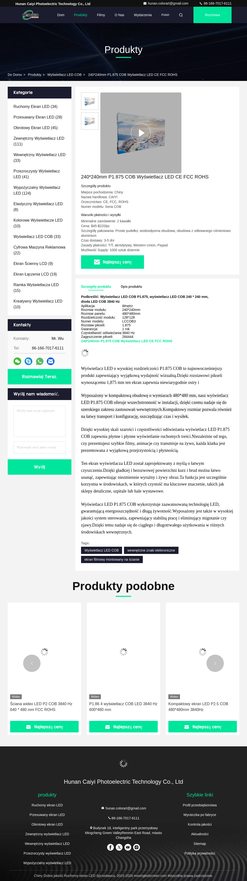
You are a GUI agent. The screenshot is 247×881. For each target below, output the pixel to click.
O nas (119, 15)
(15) (36, 288)
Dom (60, 15)
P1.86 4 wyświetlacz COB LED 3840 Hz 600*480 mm (123, 707)
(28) (38, 117)
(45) (36, 128)
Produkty (80, 15)
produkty (34, 75)
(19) (35, 274)
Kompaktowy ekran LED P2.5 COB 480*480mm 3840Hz (198, 707)
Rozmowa (212, 15)
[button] (32, 663)
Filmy (101, 15)
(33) (40, 158)
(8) (38, 207)
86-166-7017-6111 (215, 3)
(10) (38, 223)
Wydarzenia (143, 15)
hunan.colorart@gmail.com (166, 3)
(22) (39, 250)
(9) (33, 264)
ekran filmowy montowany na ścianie (111, 559)
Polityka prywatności (200, 853)
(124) (37, 190)
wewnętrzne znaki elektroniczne (151, 550)
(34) (35, 107)
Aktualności (199, 834)
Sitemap (200, 844)
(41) (37, 174)
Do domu (15, 75)
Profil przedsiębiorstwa (200, 805)
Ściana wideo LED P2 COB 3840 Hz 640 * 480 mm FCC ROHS (41, 707)
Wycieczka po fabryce (199, 815)
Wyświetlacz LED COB (64, 75)
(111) (39, 141)
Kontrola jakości (200, 824)
